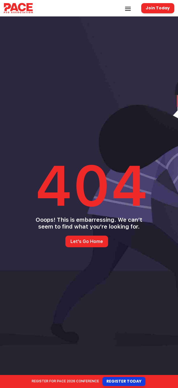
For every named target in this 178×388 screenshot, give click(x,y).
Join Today (158, 8)
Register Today (123, 381)
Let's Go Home (86, 241)
